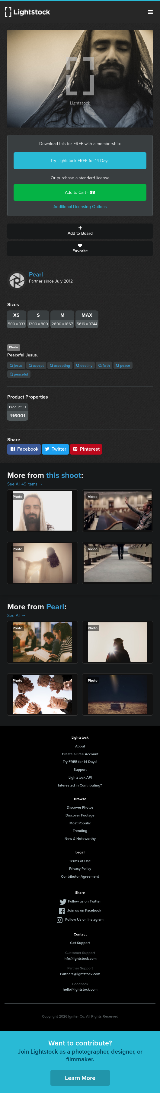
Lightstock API (80, 777)
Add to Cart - (80, 192)
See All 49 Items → (25, 484)
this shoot (63, 475)
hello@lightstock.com (80, 989)
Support (80, 769)
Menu (150, 12)
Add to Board (80, 231)
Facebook (24, 448)
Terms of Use (80, 860)
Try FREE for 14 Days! (80, 761)
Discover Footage (80, 815)
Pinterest (86, 448)
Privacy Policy (80, 868)
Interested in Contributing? (80, 785)
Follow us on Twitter (84, 901)
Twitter (55, 448)
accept (36, 365)
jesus (16, 365)
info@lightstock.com (80, 958)
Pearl (36, 274)
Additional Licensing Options (80, 207)
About (80, 746)
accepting (60, 365)
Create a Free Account (80, 754)
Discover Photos (80, 807)
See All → (16, 615)
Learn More (80, 1077)
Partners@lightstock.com (80, 973)
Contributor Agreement (80, 876)
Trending (80, 830)
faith (104, 365)
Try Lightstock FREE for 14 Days (80, 160)
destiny (84, 365)
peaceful (19, 374)
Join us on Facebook (84, 910)
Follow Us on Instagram (84, 919)
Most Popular (80, 823)
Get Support (80, 942)
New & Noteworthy (80, 838)
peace (123, 365)
